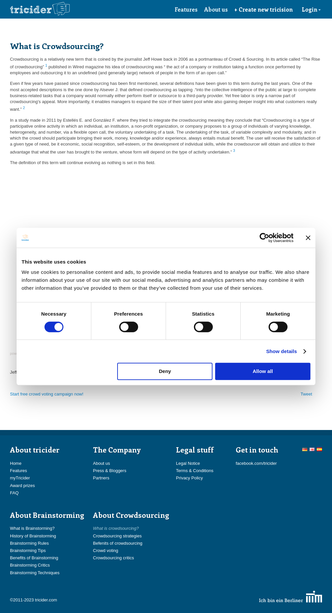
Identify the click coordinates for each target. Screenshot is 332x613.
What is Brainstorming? (32, 528)
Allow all (263, 371)
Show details (281, 351)
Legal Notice (188, 463)
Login (311, 9)
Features (186, 9)
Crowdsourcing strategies (117, 535)
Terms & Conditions (194, 470)
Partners (101, 477)
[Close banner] (308, 237)
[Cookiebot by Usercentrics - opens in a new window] (264, 238)
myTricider (20, 477)
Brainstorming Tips (28, 550)
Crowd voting (105, 550)
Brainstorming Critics (30, 565)
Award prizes (22, 485)
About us (216, 9)
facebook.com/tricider (256, 463)
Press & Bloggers (109, 470)
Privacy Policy (189, 477)
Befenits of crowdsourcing (117, 543)
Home (16, 463)
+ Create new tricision (263, 9)
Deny (165, 371)
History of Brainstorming (33, 535)
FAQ (14, 492)
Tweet (306, 394)
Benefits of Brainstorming (34, 557)
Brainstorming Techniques (34, 572)
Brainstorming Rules (29, 543)
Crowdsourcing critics (113, 557)
